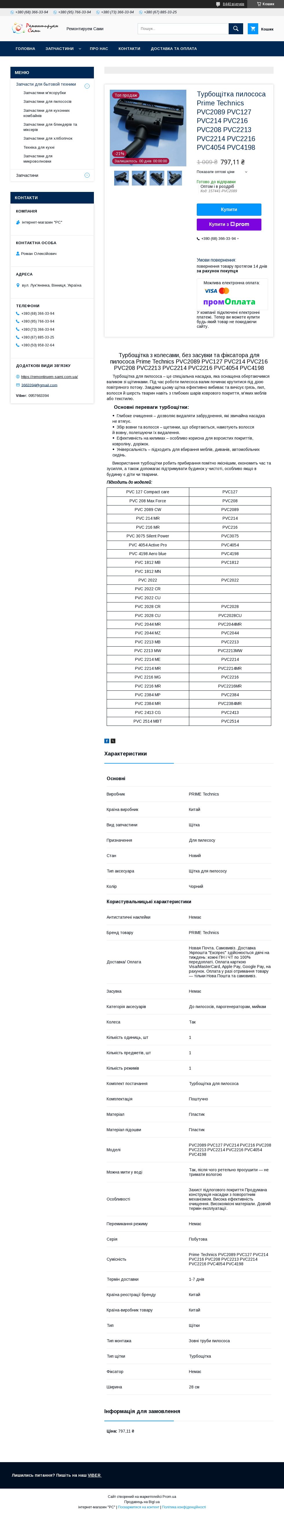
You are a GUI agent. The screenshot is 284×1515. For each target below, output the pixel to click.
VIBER (95, 1475)
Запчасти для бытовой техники (46, 84)
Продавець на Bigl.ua (142, 1502)
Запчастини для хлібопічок (47, 138)
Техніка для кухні (38, 147)
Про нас (99, 48)
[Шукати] (236, 28)
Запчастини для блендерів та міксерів (50, 127)
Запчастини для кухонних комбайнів (46, 113)
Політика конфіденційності (184, 1507)
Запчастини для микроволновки (37, 158)
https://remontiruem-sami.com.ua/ (49, 377)
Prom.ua (169, 1497)
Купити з (229, 224)
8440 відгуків (233, 4)
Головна (25, 48)
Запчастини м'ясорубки (44, 93)
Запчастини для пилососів (47, 101)
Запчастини (59, 48)
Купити (229, 209)
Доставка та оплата (174, 48)
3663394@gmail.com (39, 385)
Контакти (129, 48)
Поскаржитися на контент (138, 1507)
